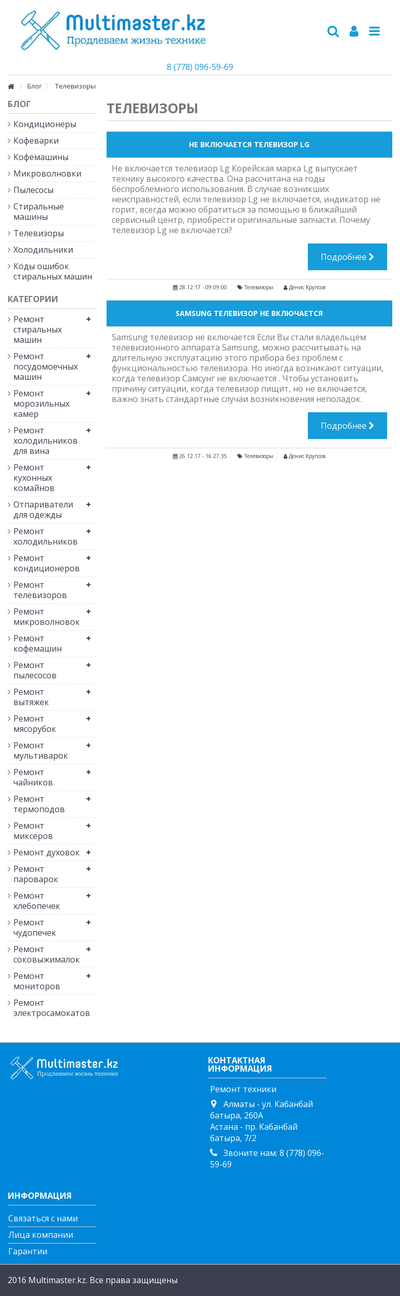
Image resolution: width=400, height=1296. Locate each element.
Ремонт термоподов (39, 804)
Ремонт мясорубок (34, 723)
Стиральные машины (38, 211)
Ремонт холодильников (45, 536)
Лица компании (40, 1235)
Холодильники (43, 249)
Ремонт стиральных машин (37, 329)
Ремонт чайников (33, 777)
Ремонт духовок (46, 852)
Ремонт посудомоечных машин (45, 366)
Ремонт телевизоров (40, 590)
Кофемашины (40, 157)
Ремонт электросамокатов (47, 1007)
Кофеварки (36, 140)
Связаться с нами (43, 1218)
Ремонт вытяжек (31, 697)
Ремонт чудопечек (34, 927)
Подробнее (347, 256)
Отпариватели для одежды (43, 509)
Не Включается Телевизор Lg (249, 144)
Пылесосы (33, 190)
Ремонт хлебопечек (36, 900)
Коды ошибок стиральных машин (52, 271)
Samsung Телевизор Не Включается (249, 313)
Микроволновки (47, 173)
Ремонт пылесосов (35, 670)
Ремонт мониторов (36, 981)
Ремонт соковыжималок (46, 954)
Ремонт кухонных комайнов (34, 477)
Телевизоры (259, 287)
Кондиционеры (44, 124)
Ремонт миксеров (33, 830)
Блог (19, 104)
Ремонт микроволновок (46, 616)
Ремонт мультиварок (40, 750)
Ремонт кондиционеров (46, 563)
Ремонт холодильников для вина (45, 440)
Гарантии (27, 1251)
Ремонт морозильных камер (41, 403)
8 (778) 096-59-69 (200, 67)
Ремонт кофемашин (37, 643)
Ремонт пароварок (35, 874)
